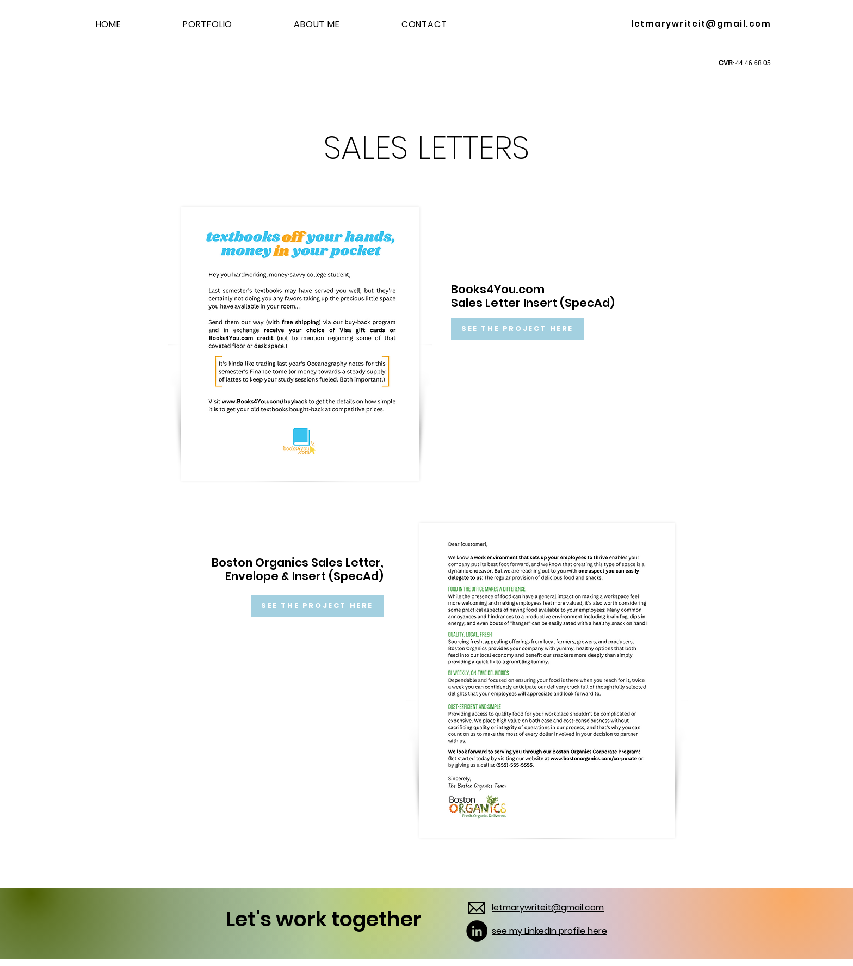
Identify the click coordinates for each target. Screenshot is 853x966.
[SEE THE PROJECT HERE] (517, 329)
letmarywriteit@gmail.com (701, 23)
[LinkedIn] (476, 931)
